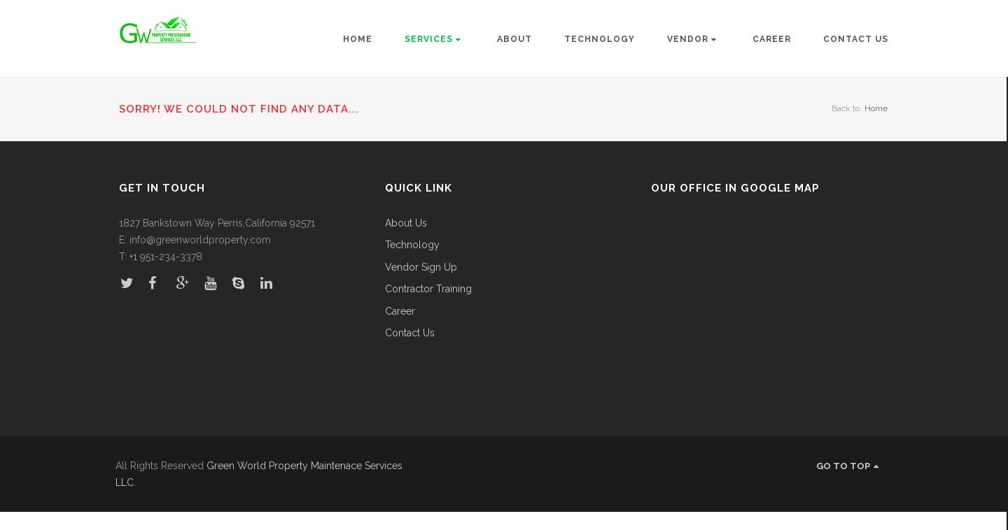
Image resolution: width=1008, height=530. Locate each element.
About (514, 39)
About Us (406, 223)
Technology (599, 39)
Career (771, 39)
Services (433, 39)
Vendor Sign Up (421, 267)
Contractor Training (428, 289)
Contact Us (855, 39)
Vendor (692, 39)
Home (357, 39)
